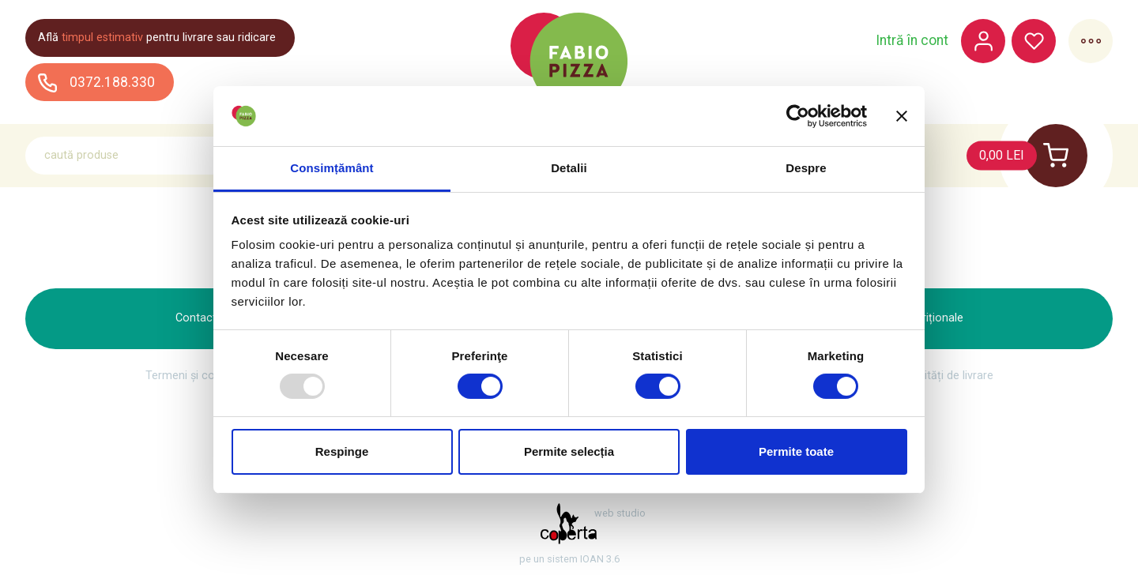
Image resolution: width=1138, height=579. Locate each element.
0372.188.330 (96, 82)
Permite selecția (569, 451)
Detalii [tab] (569, 168)
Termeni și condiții (192, 376)
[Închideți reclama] (901, 116)
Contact (196, 318)
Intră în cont (912, 41)
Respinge (342, 451)
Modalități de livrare (943, 376)
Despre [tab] (806, 168)
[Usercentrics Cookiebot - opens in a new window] (798, 116)
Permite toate (796, 451)
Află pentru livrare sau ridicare (157, 37)
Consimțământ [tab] (331, 168)
